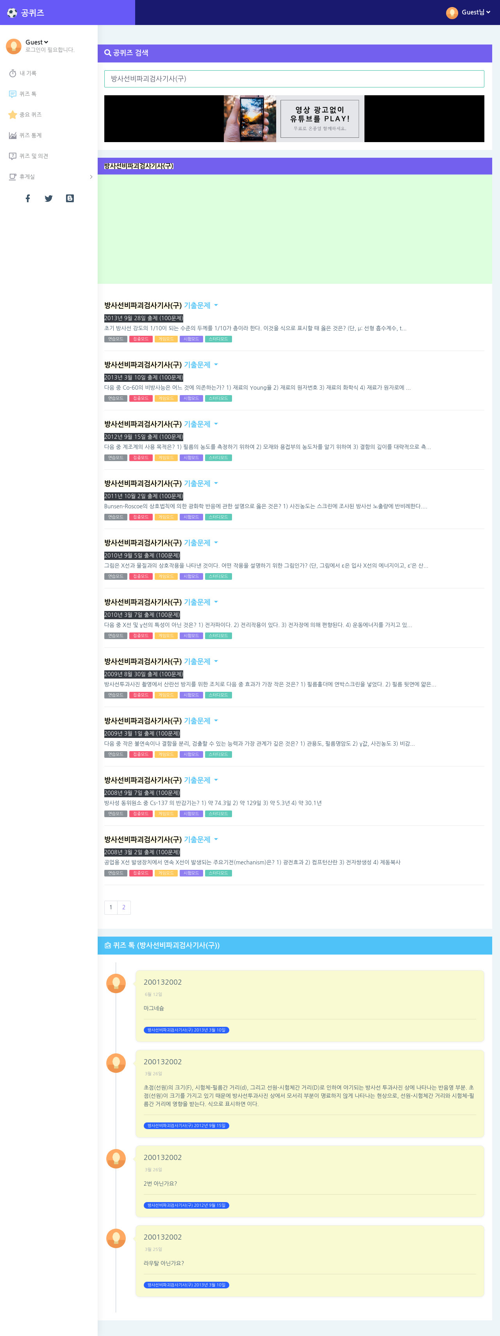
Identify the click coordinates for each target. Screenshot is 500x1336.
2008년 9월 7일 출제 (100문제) (151, 793)
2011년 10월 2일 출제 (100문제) (153, 496)
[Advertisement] (301, 232)
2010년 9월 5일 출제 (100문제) (151, 555)
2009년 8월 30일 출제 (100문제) (153, 674)
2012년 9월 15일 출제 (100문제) (153, 437)
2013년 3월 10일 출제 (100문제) (153, 377)
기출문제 (166, 305)
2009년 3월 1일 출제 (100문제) (151, 733)
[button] (50, 46)
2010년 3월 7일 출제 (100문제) (151, 615)
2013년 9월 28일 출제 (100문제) (153, 318)
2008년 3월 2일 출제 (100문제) (151, 852)
